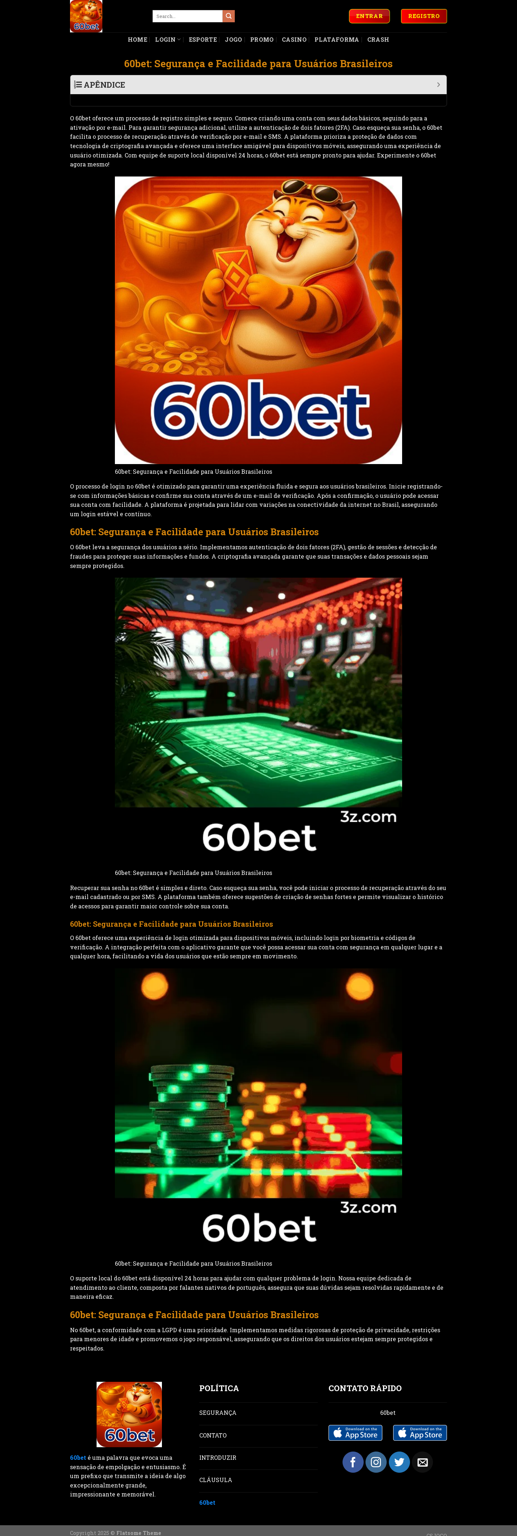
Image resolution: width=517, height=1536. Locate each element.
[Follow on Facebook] (353, 1450)
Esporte (203, 39)
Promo (262, 39)
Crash (378, 39)
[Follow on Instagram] (376, 1450)
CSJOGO (437, 1524)
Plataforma (337, 39)
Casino (294, 39)
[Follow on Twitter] (399, 1450)
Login (168, 39)
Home (137, 39)
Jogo (233, 39)
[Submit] (229, 16)
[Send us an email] (422, 1450)
